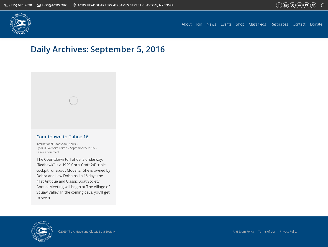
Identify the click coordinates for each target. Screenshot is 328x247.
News (72, 144)
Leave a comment (47, 152)
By (51, 148)
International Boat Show (51, 144)
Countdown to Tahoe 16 (62, 137)
